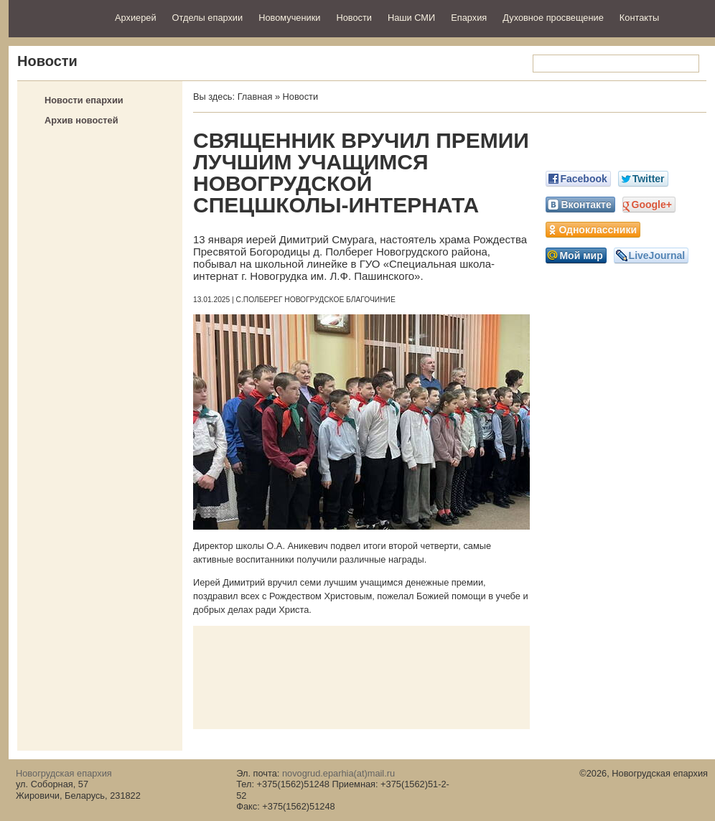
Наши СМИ (411, 17)
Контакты (639, 17)
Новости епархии (84, 100)
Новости (354, 17)
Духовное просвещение (553, 17)
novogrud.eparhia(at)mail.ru (338, 773)
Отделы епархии (207, 17)
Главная (255, 96)
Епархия (469, 17)
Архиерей (135, 17)
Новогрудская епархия (57, 17)
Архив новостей (81, 120)
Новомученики (289, 17)
